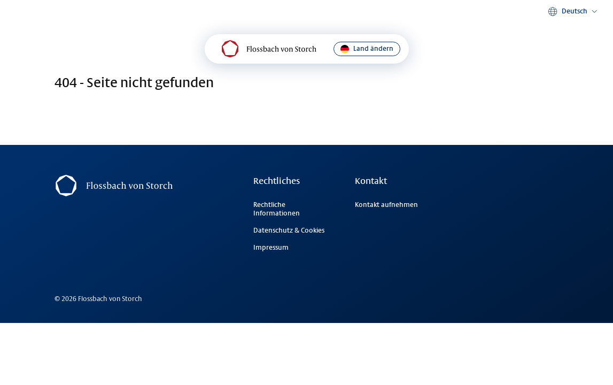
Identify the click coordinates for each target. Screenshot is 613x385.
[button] (573, 11)
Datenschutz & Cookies (288, 230)
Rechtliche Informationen (276, 209)
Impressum (271, 247)
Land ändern (366, 49)
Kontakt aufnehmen (386, 205)
